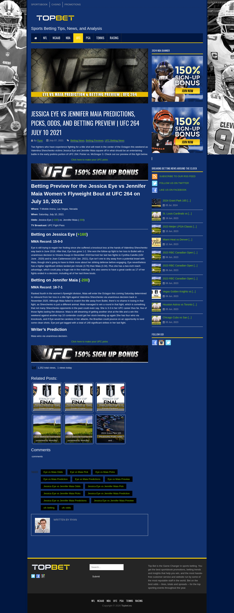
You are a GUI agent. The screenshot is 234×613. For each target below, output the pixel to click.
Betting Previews (94, 140)
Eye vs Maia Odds (53, 472)
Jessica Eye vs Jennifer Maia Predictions (65, 500)
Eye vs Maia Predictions (87, 479)
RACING (114, 38)
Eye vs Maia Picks (105, 472)
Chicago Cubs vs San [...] (177, 317)
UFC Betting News (114, 140)
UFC (78, 38)
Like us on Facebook (172, 189)
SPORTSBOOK (39, 4)
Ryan (40, 140)
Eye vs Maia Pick (79, 472)
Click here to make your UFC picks (89, 159)
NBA (68, 38)
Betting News (77, 140)
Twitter (33, 576)
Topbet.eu (126, 605)
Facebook (38, 576)
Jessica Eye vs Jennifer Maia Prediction (109, 493)
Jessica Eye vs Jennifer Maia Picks (62, 493)
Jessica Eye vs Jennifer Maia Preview (114, 500)
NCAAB (56, 38)
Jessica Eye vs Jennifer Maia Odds (62, 486)
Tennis (100, 38)
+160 (55, 219)
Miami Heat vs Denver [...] (177, 239)
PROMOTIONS (73, 4)
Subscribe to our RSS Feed (177, 176)
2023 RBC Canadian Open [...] (180, 252)
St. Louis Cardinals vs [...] (177, 213)
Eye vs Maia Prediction (56, 479)
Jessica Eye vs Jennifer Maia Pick (106, 486)
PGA (88, 38)
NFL (45, 38)
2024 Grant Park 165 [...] (177, 200)
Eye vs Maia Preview (119, 479)
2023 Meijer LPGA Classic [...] (180, 226)
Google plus (43, 576)
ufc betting (49, 507)
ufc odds (66, 507)
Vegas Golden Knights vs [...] (179, 291)
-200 (81, 219)
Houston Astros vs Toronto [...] (180, 304)
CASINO (56, 4)
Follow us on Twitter (174, 183)
